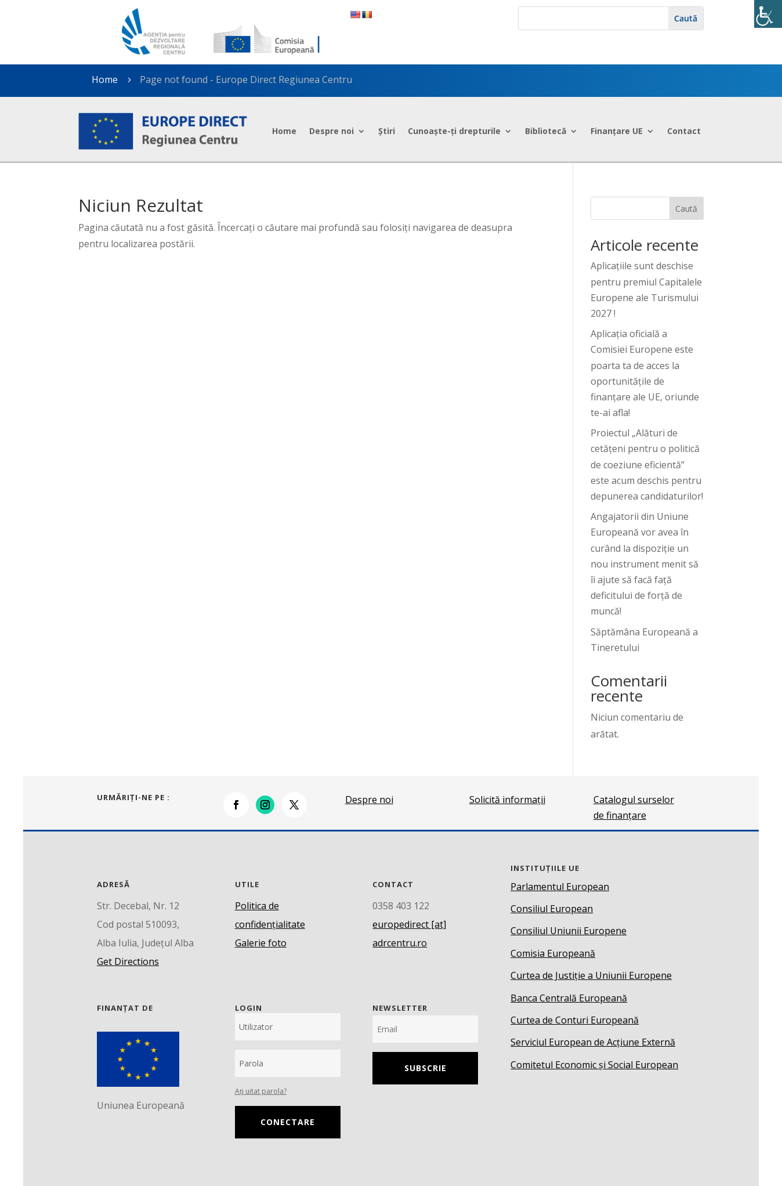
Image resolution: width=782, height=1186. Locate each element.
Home (284, 130)
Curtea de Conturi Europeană (575, 1020)
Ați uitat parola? (261, 1091)
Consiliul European (552, 908)
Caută (686, 208)
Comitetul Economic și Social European (594, 1064)
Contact (684, 130)
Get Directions (128, 961)
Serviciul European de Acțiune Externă (593, 1042)
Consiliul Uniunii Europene (569, 930)
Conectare (287, 1121)
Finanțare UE (617, 130)
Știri (386, 130)
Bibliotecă (545, 130)
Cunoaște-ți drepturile (454, 130)
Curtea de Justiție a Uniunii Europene (591, 975)
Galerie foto (261, 942)
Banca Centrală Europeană (569, 998)
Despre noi (331, 130)
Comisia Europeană (553, 953)
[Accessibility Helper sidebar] (768, 14)
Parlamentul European (560, 886)
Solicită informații (507, 799)
